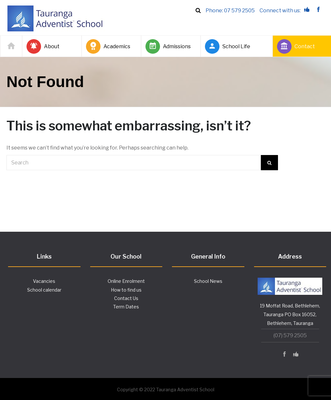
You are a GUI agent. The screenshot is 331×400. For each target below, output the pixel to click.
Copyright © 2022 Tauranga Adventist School (165, 389)
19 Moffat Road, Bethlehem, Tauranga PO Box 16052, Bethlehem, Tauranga (290, 314)
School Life (227, 46)
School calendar (44, 290)
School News (208, 281)
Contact (296, 46)
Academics (108, 46)
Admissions (168, 46)
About (43, 46)
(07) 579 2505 (290, 335)
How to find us (126, 290)
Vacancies (44, 281)
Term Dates (126, 306)
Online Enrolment (126, 281)
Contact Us (126, 298)
